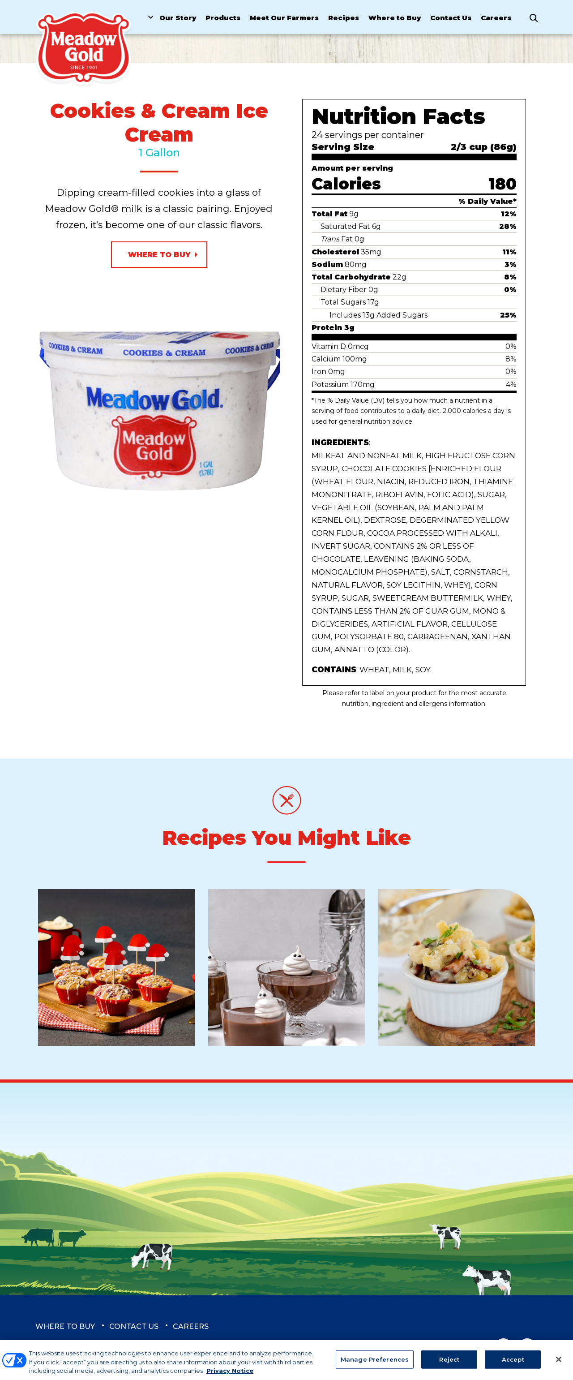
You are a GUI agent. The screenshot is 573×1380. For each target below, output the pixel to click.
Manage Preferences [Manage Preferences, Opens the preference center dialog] (375, 1363)
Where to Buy (394, 18)
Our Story (177, 18)
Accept (513, 1363)
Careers (496, 18)
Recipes (343, 18)
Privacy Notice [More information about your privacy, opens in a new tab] (229, 1375)
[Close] (559, 1364)
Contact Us (450, 18)
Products (222, 18)
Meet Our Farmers (284, 18)
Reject (449, 1363)
